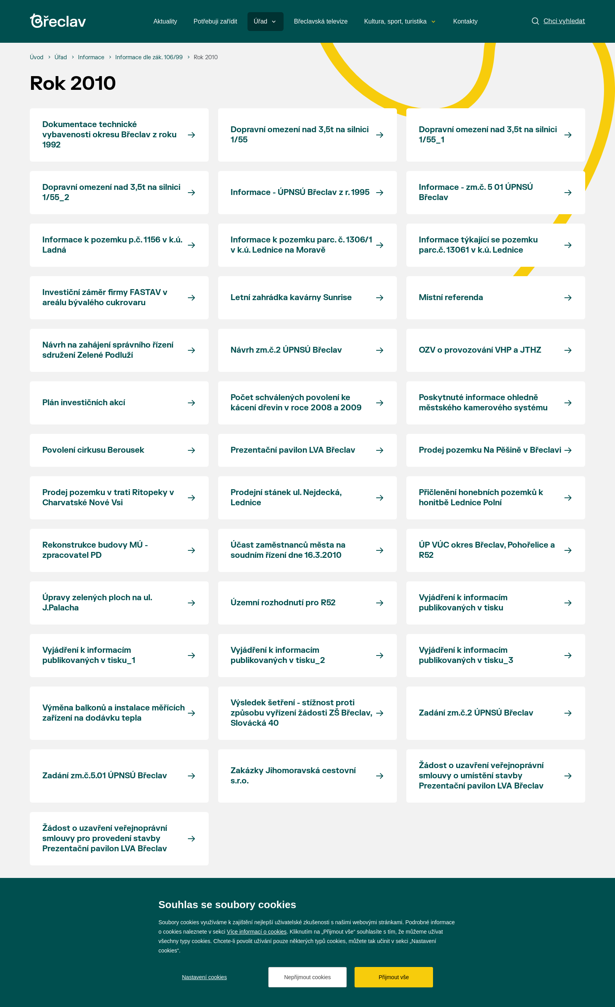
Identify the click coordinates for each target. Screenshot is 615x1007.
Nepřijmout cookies (307, 977)
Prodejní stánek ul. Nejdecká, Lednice (286, 498)
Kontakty (465, 21)
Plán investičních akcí (83, 403)
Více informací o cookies (257, 932)
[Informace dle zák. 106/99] (149, 57)
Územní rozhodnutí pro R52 (283, 603)
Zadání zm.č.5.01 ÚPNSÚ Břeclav (104, 776)
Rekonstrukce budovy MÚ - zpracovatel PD (95, 550)
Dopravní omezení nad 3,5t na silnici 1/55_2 (111, 192)
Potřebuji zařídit (215, 21)
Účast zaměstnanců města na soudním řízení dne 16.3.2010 (288, 550)
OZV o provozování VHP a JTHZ (480, 350)
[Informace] (91, 57)
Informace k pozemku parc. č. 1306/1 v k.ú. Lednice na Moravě (301, 245)
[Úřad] (61, 57)
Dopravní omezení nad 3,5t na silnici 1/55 (300, 135)
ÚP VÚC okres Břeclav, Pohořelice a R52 (487, 550)
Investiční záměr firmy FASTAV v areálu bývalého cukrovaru (104, 298)
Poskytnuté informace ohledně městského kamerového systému (483, 403)
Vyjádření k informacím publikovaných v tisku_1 (88, 655)
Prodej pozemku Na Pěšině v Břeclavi (490, 450)
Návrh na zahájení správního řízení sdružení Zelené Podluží (107, 350)
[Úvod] (37, 57)
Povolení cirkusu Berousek (93, 450)
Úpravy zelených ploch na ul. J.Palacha (97, 603)
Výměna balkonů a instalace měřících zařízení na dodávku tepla (113, 713)
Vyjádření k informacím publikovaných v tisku (463, 603)
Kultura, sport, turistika (399, 21)
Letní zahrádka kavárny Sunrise (291, 297)
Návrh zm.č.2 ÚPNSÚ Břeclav (286, 350)
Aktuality (165, 21)
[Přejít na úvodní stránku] (58, 20)
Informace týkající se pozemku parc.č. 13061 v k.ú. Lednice (478, 245)
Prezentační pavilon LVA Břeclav (293, 450)
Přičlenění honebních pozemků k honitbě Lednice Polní (481, 498)
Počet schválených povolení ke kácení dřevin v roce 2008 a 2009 (296, 403)
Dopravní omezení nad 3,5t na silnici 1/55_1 (488, 135)
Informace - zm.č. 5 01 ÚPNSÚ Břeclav (476, 192)
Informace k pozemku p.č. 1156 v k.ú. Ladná (112, 245)
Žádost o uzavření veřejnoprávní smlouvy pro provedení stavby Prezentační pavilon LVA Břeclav (104, 838)
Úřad (265, 21)
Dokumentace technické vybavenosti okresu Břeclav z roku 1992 (109, 135)
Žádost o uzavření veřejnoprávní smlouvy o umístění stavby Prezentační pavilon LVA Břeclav (481, 776)
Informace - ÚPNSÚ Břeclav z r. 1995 (300, 192)
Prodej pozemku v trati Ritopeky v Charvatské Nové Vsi (108, 498)
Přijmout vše (393, 977)
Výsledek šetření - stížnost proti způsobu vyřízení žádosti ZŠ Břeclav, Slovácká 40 (301, 713)
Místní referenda (451, 297)
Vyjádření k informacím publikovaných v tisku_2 (278, 655)
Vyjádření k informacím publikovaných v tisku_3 (466, 655)
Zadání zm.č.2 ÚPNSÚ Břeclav (476, 713)
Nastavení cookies (204, 977)
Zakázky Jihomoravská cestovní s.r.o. (293, 776)
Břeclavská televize (321, 21)
